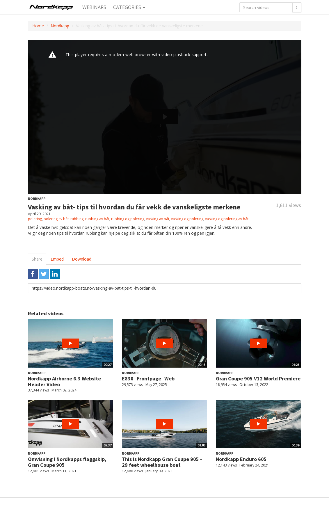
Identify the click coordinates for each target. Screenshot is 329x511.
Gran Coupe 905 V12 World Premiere (258, 378)
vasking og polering (187, 218)
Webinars (94, 7)
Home (38, 26)
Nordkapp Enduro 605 (241, 459)
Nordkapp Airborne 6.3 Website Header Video (64, 381)
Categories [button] (129, 7)
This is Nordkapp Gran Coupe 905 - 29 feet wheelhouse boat (162, 462)
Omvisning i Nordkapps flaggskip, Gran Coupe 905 (67, 462)
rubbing (76, 218)
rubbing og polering (127, 218)
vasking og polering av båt (226, 218)
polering (35, 218)
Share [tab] (37, 259)
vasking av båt (157, 218)
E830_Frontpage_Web (148, 378)
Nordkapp (60, 26)
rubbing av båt (97, 218)
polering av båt (56, 218)
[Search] (296, 7)
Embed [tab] (57, 259)
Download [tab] (81, 259)
